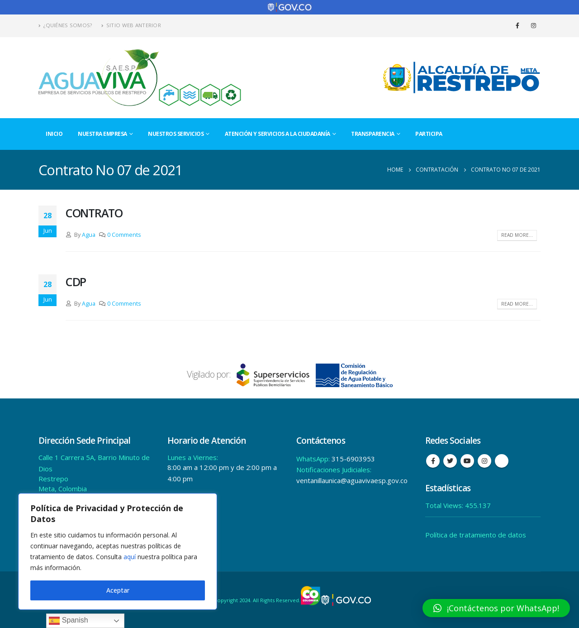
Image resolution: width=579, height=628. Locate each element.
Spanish (68, 620)
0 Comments (124, 235)
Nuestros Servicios (176, 134)
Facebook (433, 461)
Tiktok (501, 461)
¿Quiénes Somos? (65, 25)
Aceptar (117, 590)
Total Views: (445, 505)
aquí (129, 556)
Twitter (450, 461)
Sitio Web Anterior (131, 25)
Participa (428, 134)
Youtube (467, 461)
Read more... (517, 235)
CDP (76, 281)
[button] (496, 608)
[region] (117, 551)
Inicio (54, 134)
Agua (88, 235)
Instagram (484, 461)
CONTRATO (94, 213)
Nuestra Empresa (102, 134)
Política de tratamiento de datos (475, 534)
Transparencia (372, 134)
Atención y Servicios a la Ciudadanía (277, 134)
